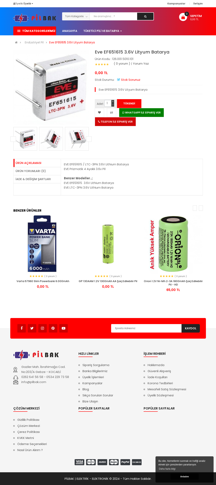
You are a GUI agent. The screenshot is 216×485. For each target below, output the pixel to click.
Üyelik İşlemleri (93, 377)
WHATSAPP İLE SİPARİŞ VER (141, 112)
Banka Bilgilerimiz (94, 371)
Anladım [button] (184, 476)
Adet (100, 104)
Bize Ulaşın (90, 401)
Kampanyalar (92, 383)
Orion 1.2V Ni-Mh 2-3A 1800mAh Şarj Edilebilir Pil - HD (173, 283)
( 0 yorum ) (122, 63)
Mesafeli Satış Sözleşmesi (167, 389)
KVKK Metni (25, 438)
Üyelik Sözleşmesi (161, 395)
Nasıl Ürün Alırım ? (30, 450)
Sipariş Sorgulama (95, 365)
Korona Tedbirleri (160, 383)
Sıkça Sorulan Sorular (97, 395)
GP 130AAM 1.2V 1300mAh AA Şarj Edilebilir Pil (108, 281)
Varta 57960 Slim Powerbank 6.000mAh (43, 281)
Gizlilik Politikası (28, 420)
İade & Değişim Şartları (33, 179)
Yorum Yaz (141, 63)
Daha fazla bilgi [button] (167, 468)
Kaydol (190, 328)
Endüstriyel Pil (34, 42)
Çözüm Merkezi (28, 426)
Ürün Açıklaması (28, 163)
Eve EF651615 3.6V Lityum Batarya (72, 42)
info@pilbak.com (33, 382)
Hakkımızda (156, 365)
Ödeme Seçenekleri (32, 444)
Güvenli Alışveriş (159, 371)
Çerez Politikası (28, 432)
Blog (85, 389)
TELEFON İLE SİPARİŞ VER (115, 122)
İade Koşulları (157, 377)
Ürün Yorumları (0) (31, 171)
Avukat (74, 326)
